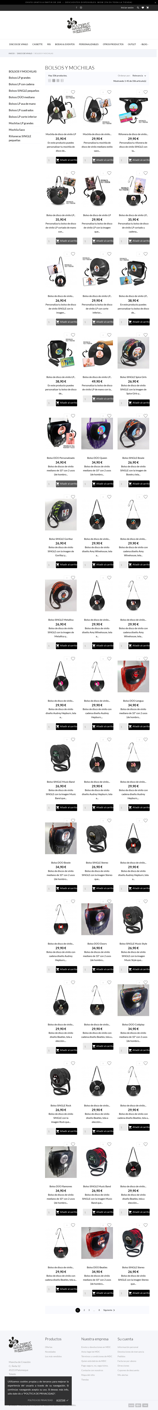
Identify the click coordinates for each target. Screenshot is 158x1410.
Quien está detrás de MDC (93, 1361)
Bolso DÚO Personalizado (61, 457)
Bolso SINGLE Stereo (97, 862)
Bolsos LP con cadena (21, 84)
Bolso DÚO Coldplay (133, 1024)
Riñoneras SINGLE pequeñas (20, 138)
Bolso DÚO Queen (97, 457)
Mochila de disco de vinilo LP (61, 134)
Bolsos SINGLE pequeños (24, 90)
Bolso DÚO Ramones (61, 1186)
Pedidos (121, 1356)
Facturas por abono (127, 1361)
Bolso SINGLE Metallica (60, 619)
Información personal (128, 1347)
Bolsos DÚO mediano (22, 97)
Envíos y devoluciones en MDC (96, 1347)
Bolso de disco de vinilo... (61, 295)
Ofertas (48, 1347)
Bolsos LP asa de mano (22, 103)
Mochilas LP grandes (21, 123)
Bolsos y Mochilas (23, 71)
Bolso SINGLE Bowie (133, 457)
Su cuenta (125, 1339)
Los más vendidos (53, 1356)
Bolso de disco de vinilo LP (97, 215)
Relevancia (138, 75)
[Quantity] (51, 160)
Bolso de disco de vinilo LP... (60, 215)
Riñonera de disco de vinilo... (133, 134)
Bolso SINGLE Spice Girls (133, 376)
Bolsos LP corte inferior (23, 116)
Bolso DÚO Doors (97, 943)
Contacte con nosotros (92, 1370)
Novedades (50, 1351)
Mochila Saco (17, 129)
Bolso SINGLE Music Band (61, 781)
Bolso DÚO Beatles (97, 1267)
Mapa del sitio (88, 1375)
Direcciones (123, 1365)
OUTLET (132, 44)
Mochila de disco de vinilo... (97, 134)
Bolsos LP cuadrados (21, 110)
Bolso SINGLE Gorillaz (61, 538)
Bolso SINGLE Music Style (133, 943)
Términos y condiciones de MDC (96, 1356)
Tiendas (85, 1379)
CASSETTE (37, 44)
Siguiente (109, 1310)
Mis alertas (123, 1375)
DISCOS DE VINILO (18, 44)
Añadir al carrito (66, 160)
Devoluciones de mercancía (131, 1351)
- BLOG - (144, 44)
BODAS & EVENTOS (65, 44)
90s (49, 44)
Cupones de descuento (128, 1370)
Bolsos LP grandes (20, 77)
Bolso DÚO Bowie (61, 862)
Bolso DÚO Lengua (133, 700)
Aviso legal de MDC (90, 1351)
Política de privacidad (40, 1400)
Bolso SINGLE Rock (61, 1105)
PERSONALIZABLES (88, 44)
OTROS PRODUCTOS (113, 44)
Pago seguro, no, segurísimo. (94, 1365)
